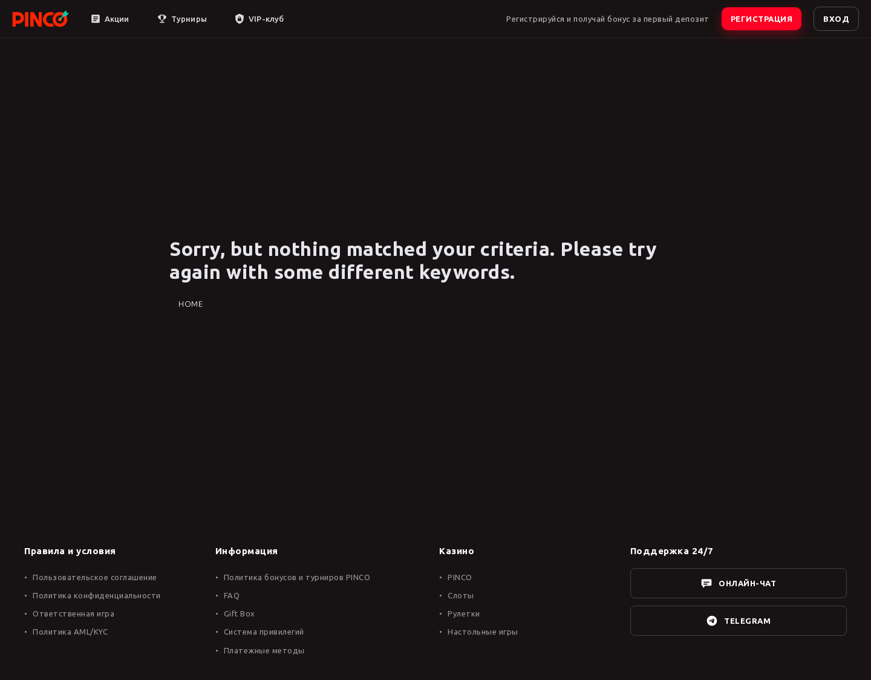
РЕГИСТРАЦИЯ (762, 19)
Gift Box (239, 613)
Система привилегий (264, 631)
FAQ (232, 595)
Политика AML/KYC (70, 631)
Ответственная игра (73, 613)
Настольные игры (483, 631)
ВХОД (836, 19)
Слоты (461, 595)
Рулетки (464, 613)
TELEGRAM (738, 621)
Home (190, 303)
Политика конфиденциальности (97, 595)
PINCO (460, 577)
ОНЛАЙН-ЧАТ (738, 583)
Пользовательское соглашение (95, 577)
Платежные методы (264, 650)
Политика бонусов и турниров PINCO (297, 577)
